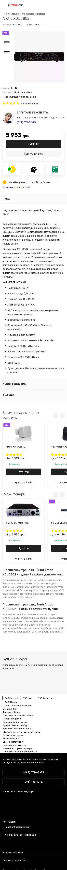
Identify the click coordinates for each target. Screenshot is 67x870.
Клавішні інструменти (14, 745)
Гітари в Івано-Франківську (17, 705)
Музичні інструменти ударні (17, 748)
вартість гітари (37, 590)
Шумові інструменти (13, 742)
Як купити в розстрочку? (16, 187)
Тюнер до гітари (11, 712)
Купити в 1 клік (33, 153)
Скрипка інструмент (13, 735)
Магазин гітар (10, 580)
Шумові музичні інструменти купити (21, 732)
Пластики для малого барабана (20, 751)
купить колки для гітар (50, 587)
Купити (34, 144)
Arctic (37, 24)
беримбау (10, 597)
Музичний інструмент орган (17, 728)
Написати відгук (29, 103)
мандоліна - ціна (27, 631)
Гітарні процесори (12, 718)
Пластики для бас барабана (18, 715)
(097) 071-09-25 (26, 122)
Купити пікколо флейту (15, 725)
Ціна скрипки (10, 709)
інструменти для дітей (31, 583)
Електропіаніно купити (15, 722)
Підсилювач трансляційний (23, 14)
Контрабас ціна (11, 738)
